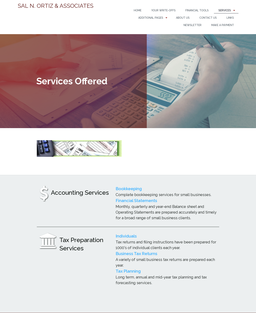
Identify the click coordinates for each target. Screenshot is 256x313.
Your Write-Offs (163, 10)
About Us (183, 17)
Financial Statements (136, 200)
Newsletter (192, 25)
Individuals (126, 236)
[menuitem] (137, 10)
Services (224, 10)
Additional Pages (150, 17)
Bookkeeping (129, 188)
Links (230, 17)
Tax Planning (128, 271)
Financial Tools (197, 10)
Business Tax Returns (136, 253)
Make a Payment (222, 25)
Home (137, 10)
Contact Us (208, 17)
